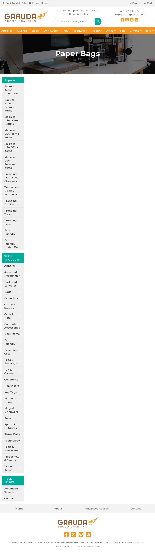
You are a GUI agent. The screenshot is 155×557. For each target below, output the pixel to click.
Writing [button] (134, 30)
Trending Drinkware (11, 202)
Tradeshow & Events (11, 458)
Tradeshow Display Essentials (11, 191)
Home (19, 508)
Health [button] (96, 30)
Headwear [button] (80, 30)
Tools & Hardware (11, 448)
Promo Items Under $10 (11, 90)
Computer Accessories (12, 325)
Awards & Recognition (12, 273)
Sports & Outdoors (10, 426)
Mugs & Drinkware (11, 410)
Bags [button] (35, 30)
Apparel (9, 265)
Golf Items (11, 379)
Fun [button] (65, 30)
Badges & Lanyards (10, 283)
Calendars (11, 298)
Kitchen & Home (10, 400)
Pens (7, 418)
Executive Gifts (10, 351)
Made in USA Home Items (11, 134)
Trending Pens (10, 222)
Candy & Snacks (9, 306)
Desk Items (12, 333)
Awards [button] (22, 30)
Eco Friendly (9, 342)
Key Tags (10, 392)
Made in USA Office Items (11, 147)
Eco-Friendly (9, 232)
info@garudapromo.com (129, 14)
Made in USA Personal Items (10, 162)
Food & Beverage (10, 361)
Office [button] (109, 30)
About (58, 508)
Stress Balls (12, 434)
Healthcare (11, 385)
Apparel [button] (6, 30)
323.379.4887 (129, 11)
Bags (7, 291)
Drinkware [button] (51, 30)
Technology (12, 440)
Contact (135, 508)
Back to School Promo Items (9, 105)
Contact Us (11, 498)
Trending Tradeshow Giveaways (11, 177)
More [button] (147, 30)
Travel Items (8, 468)
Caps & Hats (8, 316)
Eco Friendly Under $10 (11, 244)
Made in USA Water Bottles (11, 120)
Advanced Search (11, 490)
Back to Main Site (15, 3)
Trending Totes (10, 212)
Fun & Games (9, 371)
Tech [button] (121, 30)
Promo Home (38, 3)
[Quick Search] (74, 21)
